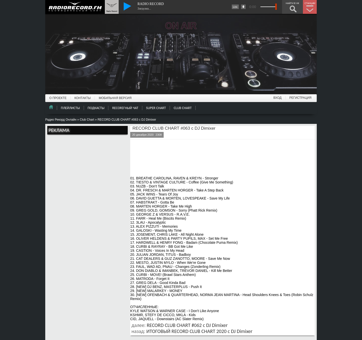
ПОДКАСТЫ (96, 108)
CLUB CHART (183, 108)
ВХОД (278, 98)
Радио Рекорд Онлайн (60, 119)
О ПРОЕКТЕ (58, 98)
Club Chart (87, 119)
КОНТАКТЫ (82, 98)
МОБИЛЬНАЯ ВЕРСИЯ (115, 98)
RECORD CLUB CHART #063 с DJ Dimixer (173, 128)
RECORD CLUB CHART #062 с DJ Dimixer (187, 325)
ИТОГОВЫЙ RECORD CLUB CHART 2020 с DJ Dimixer (199, 331)
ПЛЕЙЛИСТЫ (70, 108)
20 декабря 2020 (143, 134)
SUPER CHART (156, 108)
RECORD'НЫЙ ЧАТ (125, 108)
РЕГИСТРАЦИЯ (300, 98)
